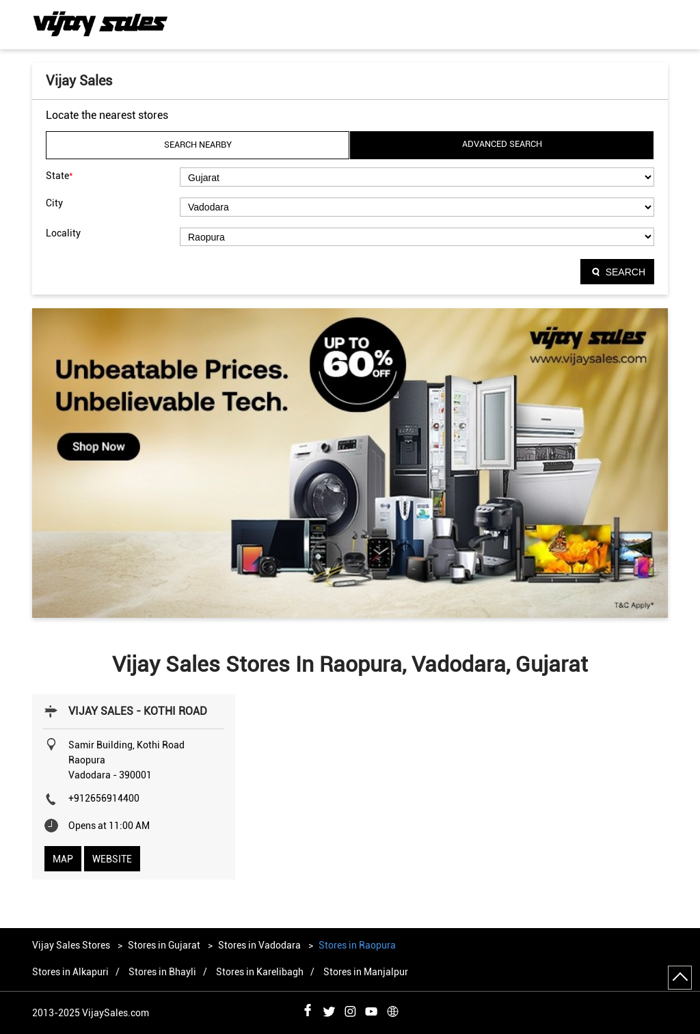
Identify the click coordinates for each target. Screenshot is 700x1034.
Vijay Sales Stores (72, 945)
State (59, 175)
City (54, 203)
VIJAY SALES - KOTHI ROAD (137, 711)
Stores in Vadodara (259, 945)
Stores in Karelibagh (260, 971)
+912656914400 (103, 798)
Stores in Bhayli (162, 971)
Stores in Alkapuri (70, 971)
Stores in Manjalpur (365, 971)
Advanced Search (502, 144)
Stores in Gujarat (164, 945)
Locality (63, 233)
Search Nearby (198, 144)
